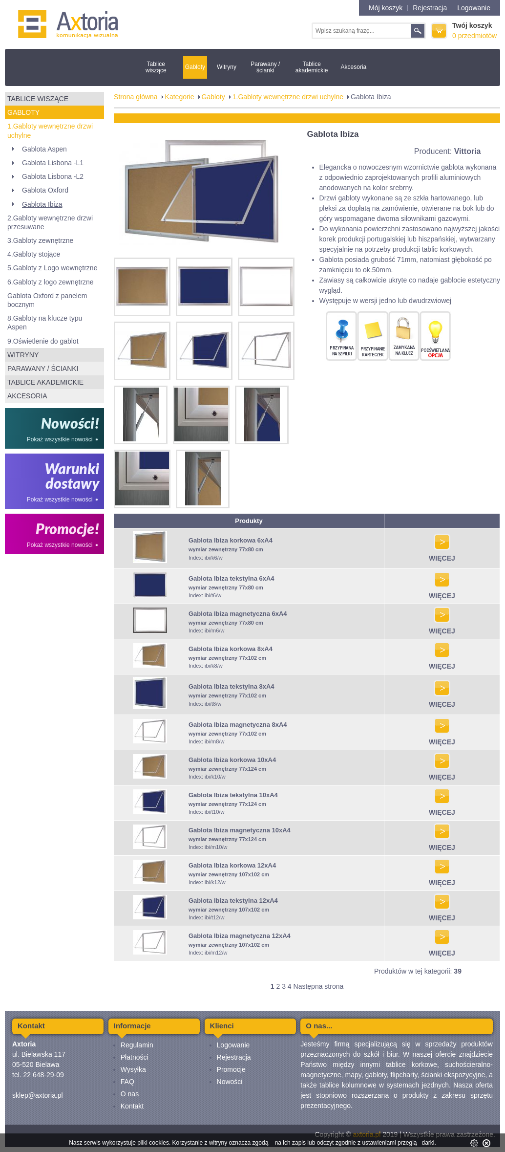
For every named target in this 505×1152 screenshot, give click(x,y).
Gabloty (195, 67)
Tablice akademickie (311, 67)
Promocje (231, 1069)
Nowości (230, 1082)
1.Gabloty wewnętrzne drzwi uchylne (50, 130)
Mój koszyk (385, 8)
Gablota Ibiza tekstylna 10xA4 (233, 795)
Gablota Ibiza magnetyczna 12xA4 (240, 935)
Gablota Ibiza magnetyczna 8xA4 (238, 724)
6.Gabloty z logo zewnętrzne (50, 282)
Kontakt (132, 1106)
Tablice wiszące (156, 67)
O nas (130, 1094)
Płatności (134, 1057)
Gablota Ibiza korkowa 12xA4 (232, 865)
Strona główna (136, 97)
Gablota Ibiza (42, 204)
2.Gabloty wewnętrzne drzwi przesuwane (50, 222)
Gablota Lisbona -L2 (53, 176)
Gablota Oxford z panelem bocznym (47, 300)
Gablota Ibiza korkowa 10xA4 (232, 759)
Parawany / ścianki (265, 67)
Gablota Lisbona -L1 (53, 163)
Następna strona (319, 986)
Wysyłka (133, 1069)
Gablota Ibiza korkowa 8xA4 (231, 648)
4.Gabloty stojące (33, 254)
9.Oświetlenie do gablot (43, 341)
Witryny (226, 67)
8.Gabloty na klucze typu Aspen (44, 322)
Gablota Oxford (45, 190)
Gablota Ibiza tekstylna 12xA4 (233, 900)
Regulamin (137, 1045)
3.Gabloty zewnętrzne (40, 240)
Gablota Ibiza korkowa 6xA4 (231, 540)
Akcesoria (354, 67)
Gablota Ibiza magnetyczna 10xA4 (240, 830)
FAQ (127, 1082)
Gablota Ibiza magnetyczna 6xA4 (238, 613)
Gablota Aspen (44, 149)
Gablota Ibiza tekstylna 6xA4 (231, 578)
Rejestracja (430, 8)
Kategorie (179, 97)
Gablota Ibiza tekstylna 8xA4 (231, 686)
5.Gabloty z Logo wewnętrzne (52, 268)
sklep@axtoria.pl (37, 1095)
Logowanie (473, 8)
